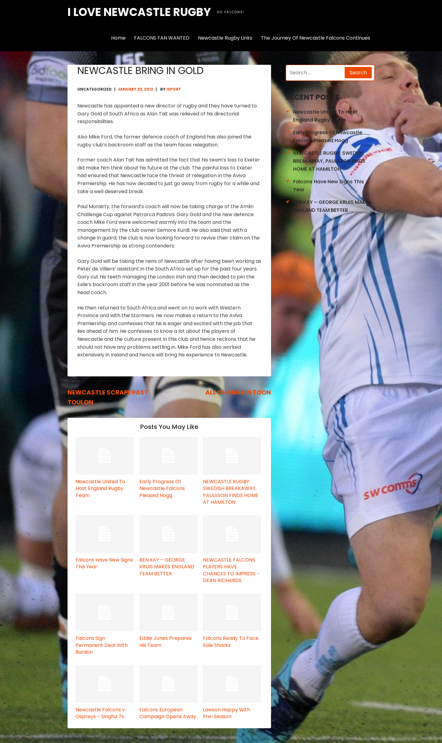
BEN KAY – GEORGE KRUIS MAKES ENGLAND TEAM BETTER (166, 566)
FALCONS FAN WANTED (161, 37)
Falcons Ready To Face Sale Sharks (230, 641)
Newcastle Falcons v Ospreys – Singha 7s (100, 713)
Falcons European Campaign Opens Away (167, 713)
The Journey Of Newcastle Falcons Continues (315, 37)
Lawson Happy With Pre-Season (226, 713)
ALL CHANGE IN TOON (238, 392)
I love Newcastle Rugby (139, 12)
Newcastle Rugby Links (225, 37)
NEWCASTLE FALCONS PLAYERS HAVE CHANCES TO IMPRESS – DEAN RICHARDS (231, 570)
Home (118, 37)
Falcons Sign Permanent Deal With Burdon (102, 645)
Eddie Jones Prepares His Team (165, 641)
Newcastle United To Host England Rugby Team (100, 488)
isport (173, 89)
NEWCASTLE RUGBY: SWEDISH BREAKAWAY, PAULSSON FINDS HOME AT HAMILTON (230, 492)
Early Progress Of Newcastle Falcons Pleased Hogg (162, 488)
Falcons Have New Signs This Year (104, 563)
